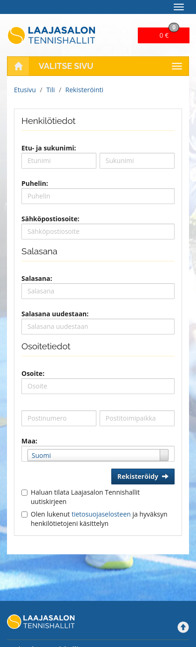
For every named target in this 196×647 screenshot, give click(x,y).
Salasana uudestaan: (54, 313)
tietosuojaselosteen (101, 514)
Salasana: (36, 278)
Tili (51, 89)
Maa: (29, 440)
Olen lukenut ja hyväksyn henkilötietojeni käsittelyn (99, 519)
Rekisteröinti (84, 89)
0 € (170, 33)
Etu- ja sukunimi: (48, 147)
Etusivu (25, 89)
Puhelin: (34, 183)
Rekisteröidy (143, 476)
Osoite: (32, 373)
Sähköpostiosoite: (50, 218)
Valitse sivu (66, 66)
